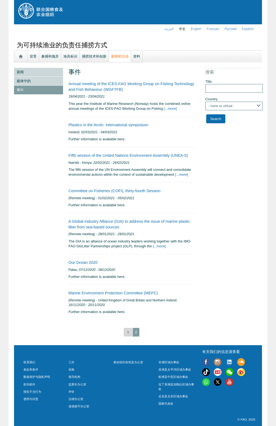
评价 (71, 391)
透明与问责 (30, 399)
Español (248, 29)
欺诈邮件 (29, 384)
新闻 (20, 72)
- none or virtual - (221, 106)
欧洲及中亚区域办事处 (173, 376)
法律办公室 (75, 399)
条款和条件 (30, 369)
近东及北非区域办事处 (173, 396)
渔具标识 (70, 56)
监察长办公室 (77, 384)
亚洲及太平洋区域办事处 (174, 369)
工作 (71, 362)
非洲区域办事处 (168, 362)
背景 (33, 56)
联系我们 (29, 362)
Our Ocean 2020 (83, 262)
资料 (136, 56)
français (213, 29)
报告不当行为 (32, 391)
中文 (182, 29)
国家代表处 (165, 403)
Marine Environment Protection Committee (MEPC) (113, 293)
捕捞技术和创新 (94, 56)
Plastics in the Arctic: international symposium (108, 125)
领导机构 (74, 376)
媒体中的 (24, 81)
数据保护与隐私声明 (36, 376)
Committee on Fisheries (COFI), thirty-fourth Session (114, 191)
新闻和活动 (120, 56)
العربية (169, 29)
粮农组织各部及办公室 (128, 362)
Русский (231, 29)
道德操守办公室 (78, 406)
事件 (20, 90)
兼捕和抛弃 (50, 56)
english (196, 29)
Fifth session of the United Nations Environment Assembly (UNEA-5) (128, 155)
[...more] (170, 108)
